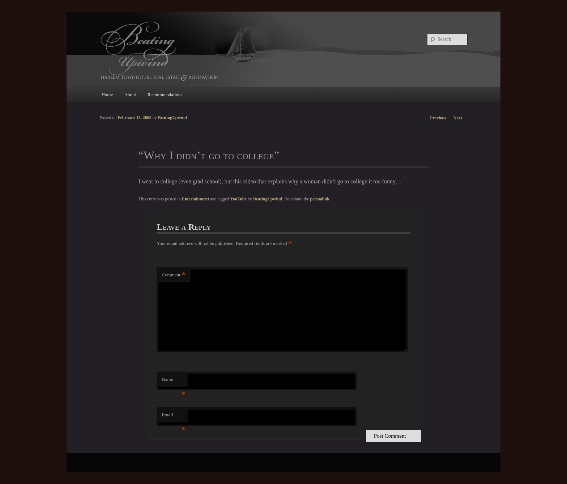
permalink (319, 198)
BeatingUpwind (267, 198)
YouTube (238, 198)
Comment (174, 275)
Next (460, 117)
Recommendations (165, 94)
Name (173, 381)
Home (107, 94)
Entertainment (195, 198)
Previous (435, 117)
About (130, 94)
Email (173, 417)
